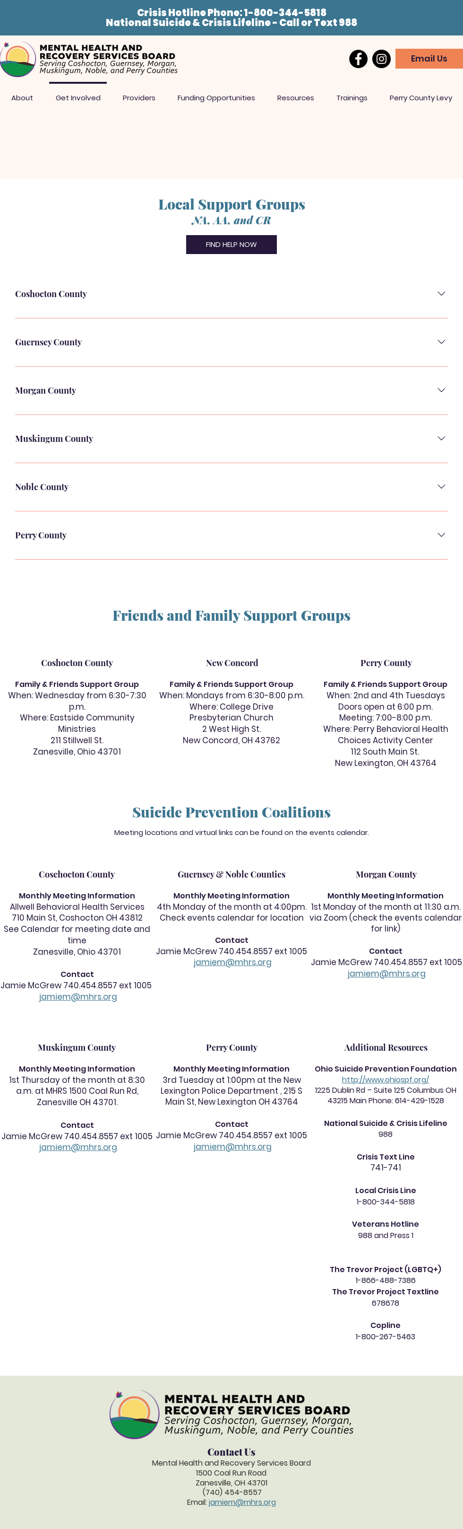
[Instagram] (381, 59)
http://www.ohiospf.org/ (385, 1079)
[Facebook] (358, 59)
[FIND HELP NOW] (231, 244)
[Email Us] (429, 59)
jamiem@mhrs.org (78, 996)
